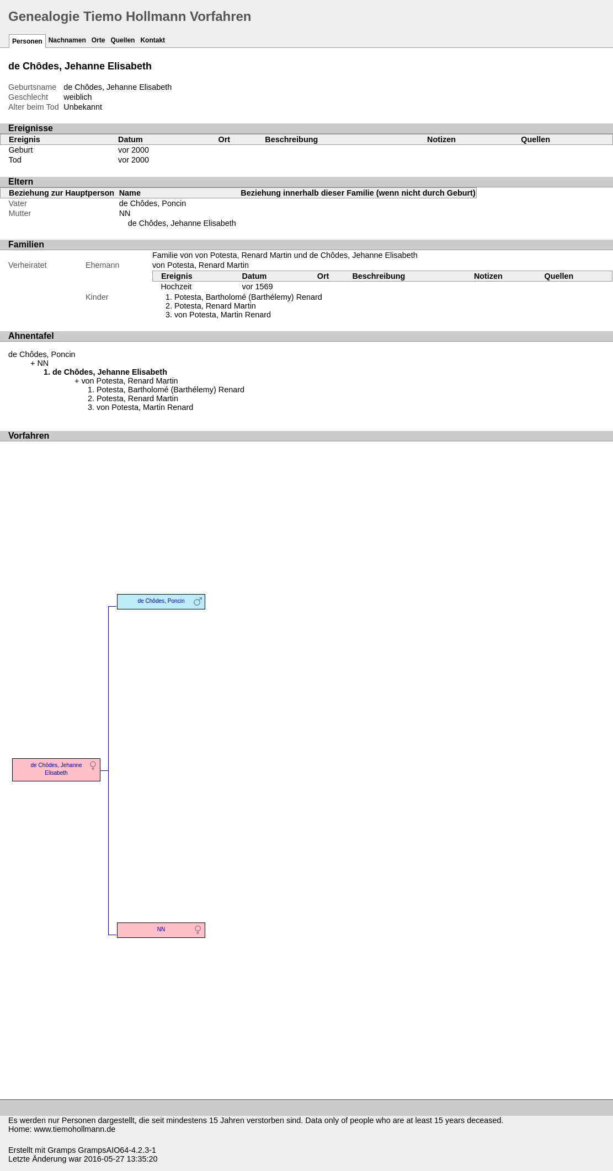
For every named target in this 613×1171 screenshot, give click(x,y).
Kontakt (152, 40)
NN (125, 213)
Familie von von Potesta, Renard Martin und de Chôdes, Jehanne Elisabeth (285, 255)
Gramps (61, 1150)
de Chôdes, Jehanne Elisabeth (182, 223)
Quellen (122, 40)
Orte (98, 40)
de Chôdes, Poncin (152, 203)
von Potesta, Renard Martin (200, 265)
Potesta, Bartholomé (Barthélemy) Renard (248, 297)
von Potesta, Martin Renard (222, 314)
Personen (27, 41)
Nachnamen (67, 40)
